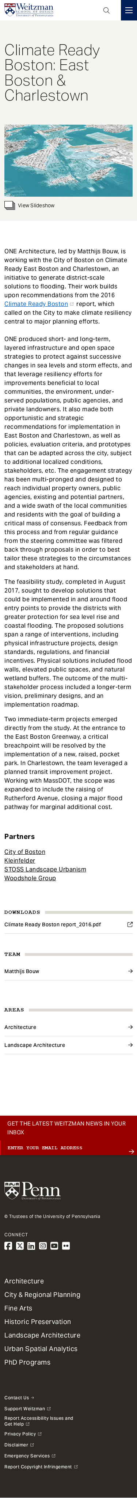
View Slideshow (29, 205)
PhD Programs (27, 1362)
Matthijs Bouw (21, 971)
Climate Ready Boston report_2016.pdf (52, 924)
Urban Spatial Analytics (41, 1348)
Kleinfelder (19, 861)
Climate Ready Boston (36, 304)
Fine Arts (18, 1308)
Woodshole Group (30, 878)
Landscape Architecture (34, 1045)
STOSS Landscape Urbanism (45, 869)
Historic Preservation (37, 1321)
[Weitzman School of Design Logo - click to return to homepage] (28, 10)
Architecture (20, 1027)
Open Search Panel (106, 10)
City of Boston (24, 852)
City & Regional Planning (42, 1294)
